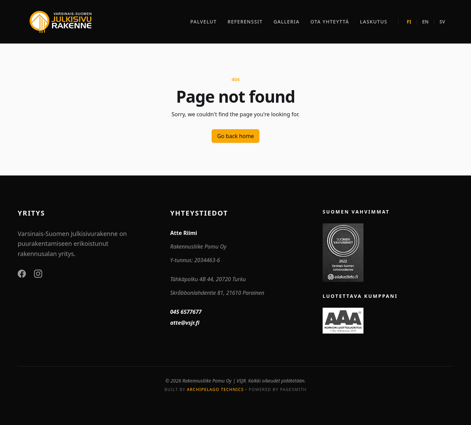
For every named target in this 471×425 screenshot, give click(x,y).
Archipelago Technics (215, 389)
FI (409, 21)
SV (442, 21)
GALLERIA (286, 21)
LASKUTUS (374, 21)
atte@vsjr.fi (184, 322)
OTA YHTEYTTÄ (329, 21)
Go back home (235, 136)
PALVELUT (203, 21)
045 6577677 (185, 312)
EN (425, 21)
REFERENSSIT (245, 21)
